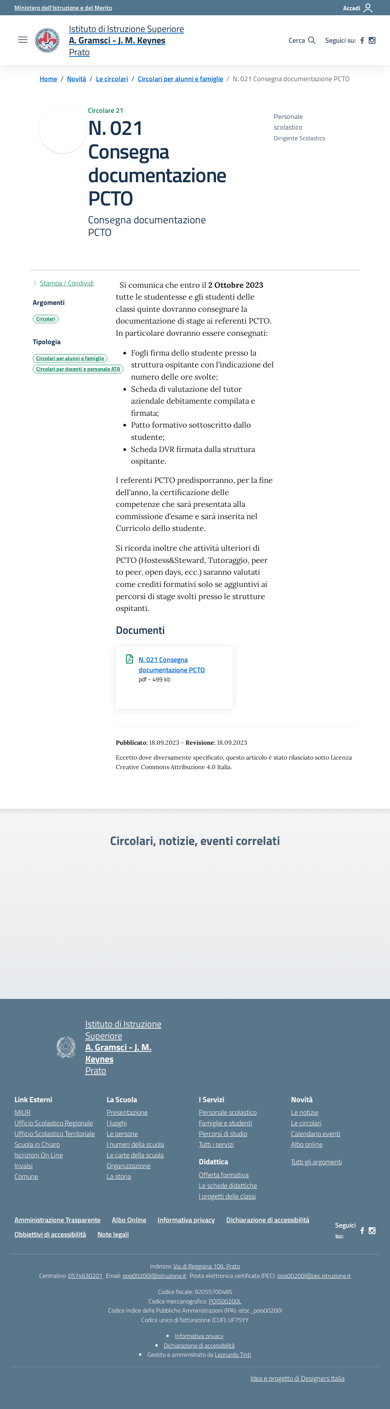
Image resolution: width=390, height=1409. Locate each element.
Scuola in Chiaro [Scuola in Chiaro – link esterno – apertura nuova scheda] (37, 1144)
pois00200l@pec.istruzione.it (314, 1275)
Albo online (307, 1144)
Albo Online (129, 1220)
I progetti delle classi (227, 1196)
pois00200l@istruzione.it (154, 1275)
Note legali (113, 1234)
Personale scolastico (228, 1112)
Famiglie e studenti (225, 1123)
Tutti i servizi (216, 1144)
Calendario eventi (315, 1133)
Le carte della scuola (135, 1155)
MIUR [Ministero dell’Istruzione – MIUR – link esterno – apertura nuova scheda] (22, 1112)
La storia (119, 1176)
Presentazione (127, 1112)
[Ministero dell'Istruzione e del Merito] (63, 7)
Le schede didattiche (228, 1185)
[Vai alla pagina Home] (48, 79)
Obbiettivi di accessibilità (50, 1234)
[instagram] (372, 40)
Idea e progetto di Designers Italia (298, 1378)
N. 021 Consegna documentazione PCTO (172, 664)
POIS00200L (225, 1301)
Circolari (45, 318)
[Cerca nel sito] (302, 40)
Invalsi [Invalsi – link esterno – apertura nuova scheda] (23, 1166)
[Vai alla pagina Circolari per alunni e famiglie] (180, 79)
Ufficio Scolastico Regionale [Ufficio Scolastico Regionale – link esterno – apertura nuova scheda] (53, 1123)
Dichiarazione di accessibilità (267, 1220)
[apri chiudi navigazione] (22, 40)
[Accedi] (358, 8)
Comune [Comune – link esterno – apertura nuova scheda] (26, 1176)
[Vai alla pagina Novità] (76, 79)
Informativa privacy (186, 1220)
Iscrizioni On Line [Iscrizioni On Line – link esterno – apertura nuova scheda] (38, 1155)
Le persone (122, 1133)
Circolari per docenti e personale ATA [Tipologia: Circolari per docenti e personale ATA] (78, 369)
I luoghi (117, 1123)
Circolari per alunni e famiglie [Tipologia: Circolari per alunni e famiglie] (70, 358)
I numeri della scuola (135, 1144)
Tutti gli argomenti (316, 1162)
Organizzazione (128, 1166)
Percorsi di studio (223, 1133)
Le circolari (306, 1123)
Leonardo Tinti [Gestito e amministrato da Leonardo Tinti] (233, 1354)
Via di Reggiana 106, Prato (206, 1266)
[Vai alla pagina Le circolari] (112, 79)
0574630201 (85, 1275)
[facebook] (362, 40)
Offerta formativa (224, 1175)
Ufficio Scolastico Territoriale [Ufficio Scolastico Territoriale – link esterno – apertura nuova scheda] (54, 1133)
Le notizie (304, 1112)
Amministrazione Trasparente (57, 1220)
